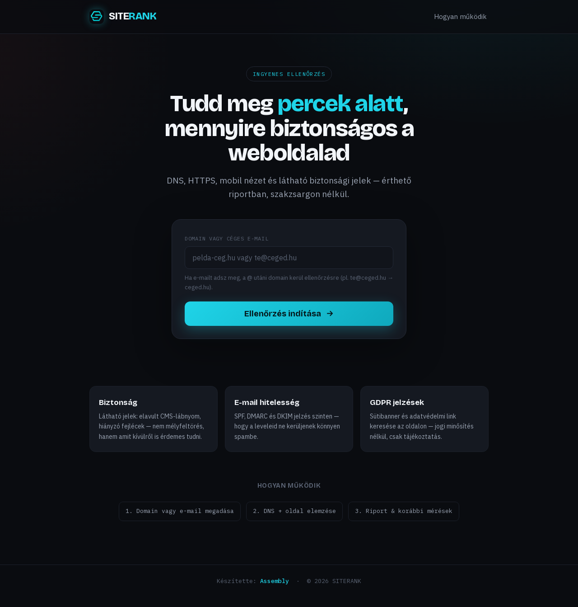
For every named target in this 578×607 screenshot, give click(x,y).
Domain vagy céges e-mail (226, 238)
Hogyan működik (460, 16)
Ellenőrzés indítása (289, 314)
